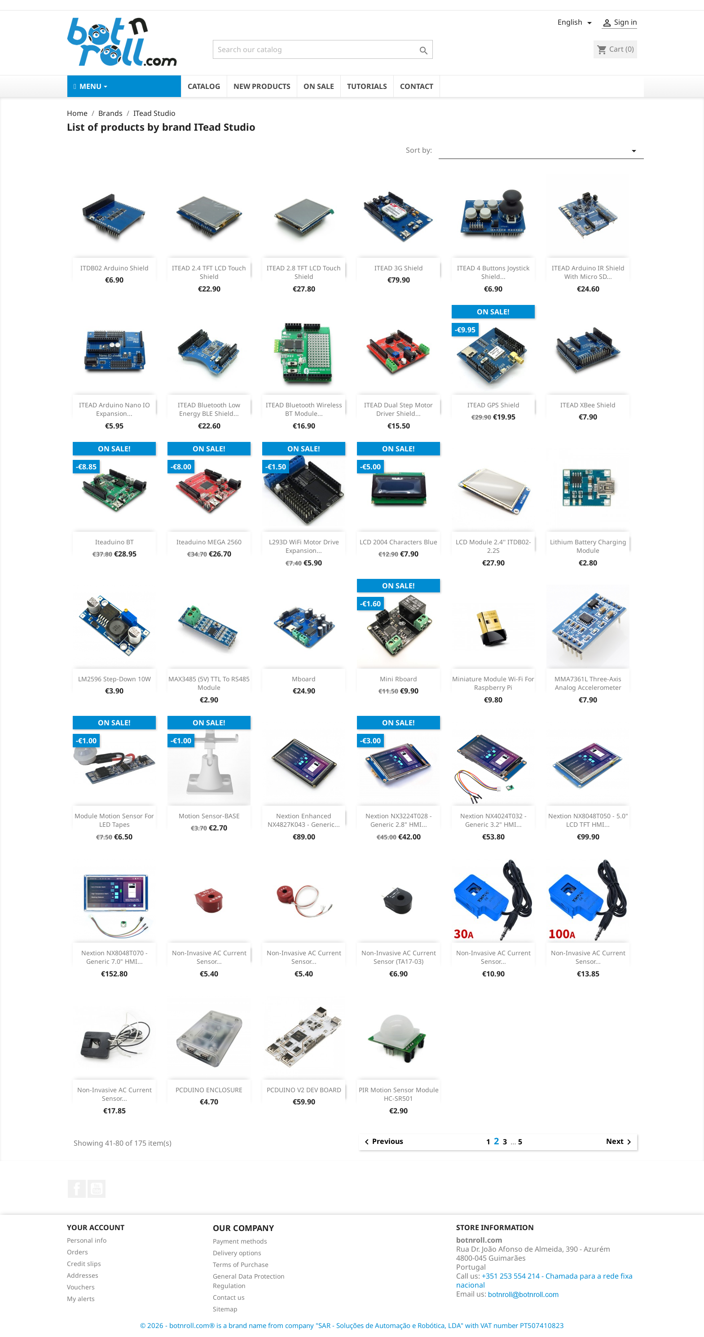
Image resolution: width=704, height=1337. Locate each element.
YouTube (97, 1189)
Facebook (77, 1189)
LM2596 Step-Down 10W (114, 679)
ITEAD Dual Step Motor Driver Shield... (398, 409)
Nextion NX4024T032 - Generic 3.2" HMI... (493, 820)
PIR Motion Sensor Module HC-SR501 (399, 1094)
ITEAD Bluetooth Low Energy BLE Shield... (209, 409)
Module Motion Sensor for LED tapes (114, 820)
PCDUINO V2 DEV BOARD (304, 1089)
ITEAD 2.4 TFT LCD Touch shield (209, 272)
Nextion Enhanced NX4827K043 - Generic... (304, 820)
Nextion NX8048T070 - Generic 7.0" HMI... (114, 957)
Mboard (304, 679)
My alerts (81, 1298)
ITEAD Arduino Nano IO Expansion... (114, 409)
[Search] (323, 49)
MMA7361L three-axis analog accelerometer (587, 683)
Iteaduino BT (114, 542)
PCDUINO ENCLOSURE (209, 1089)
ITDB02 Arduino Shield (114, 268)
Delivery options (237, 1253)
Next (620, 1142)
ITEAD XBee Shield (588, 405)
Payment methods (240, 1241)
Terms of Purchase (240, 1264)
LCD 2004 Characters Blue (398, 542)
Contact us (229, 1297)
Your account (95, 1227)
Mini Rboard (398, 679)
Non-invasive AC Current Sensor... (209, 957)
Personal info (86, 1240)
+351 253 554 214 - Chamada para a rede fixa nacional (544, 1280)
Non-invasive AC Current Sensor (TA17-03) (398, 957)
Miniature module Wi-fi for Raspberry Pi (493, 683)
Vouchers (81, 1287)
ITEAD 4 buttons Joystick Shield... (493, 272)
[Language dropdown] (576, 23)
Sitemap (225, 1309)
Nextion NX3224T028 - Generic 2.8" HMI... (398, 820)
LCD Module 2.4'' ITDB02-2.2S (493, 546)
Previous (382, 1142)
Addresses (82, 1275)
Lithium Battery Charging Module (588, 546)
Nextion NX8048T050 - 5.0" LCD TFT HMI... (588, 820)
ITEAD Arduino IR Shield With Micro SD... (588, 272)
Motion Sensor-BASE (209, 816)
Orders (77, 1252)
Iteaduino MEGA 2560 (209, 542)
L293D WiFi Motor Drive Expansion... (304, 546)
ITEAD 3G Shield (398, 268)
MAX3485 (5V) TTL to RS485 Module (209, 683)
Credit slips (84, 1263)
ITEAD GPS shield (493, 405)
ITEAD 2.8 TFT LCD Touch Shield (304, 272)
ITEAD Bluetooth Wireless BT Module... (304, 409)
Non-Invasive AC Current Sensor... (493, 957)
